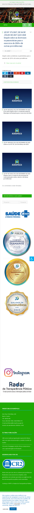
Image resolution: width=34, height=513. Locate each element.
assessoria (15, 484)
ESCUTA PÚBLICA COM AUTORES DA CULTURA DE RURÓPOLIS (17, 4)
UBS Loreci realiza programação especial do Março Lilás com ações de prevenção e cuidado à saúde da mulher (16, 449)
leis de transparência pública (10, 488)
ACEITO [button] (13, 509)
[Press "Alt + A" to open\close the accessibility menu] (32, 258)
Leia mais (17, 503)
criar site (13, 481)
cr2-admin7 (8, 60)
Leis (31, 60)
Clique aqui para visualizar (13, 72)
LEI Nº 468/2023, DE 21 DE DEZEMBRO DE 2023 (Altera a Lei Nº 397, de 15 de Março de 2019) (17, 152)
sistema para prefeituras (24, 481)
